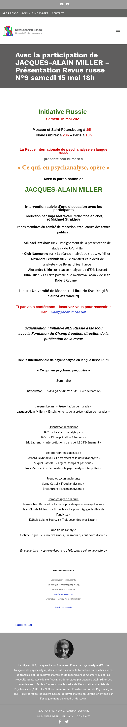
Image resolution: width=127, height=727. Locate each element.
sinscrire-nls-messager (63, 607)
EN (62, 4)
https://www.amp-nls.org (63, 594)
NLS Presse (10, 13)
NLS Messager (48, 716)
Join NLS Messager (34, 13)
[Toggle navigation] (118, 31)
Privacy (67, 716)
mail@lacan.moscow (68, 312)
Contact (58, 13)
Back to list (23, 625)
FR (68, 4)
